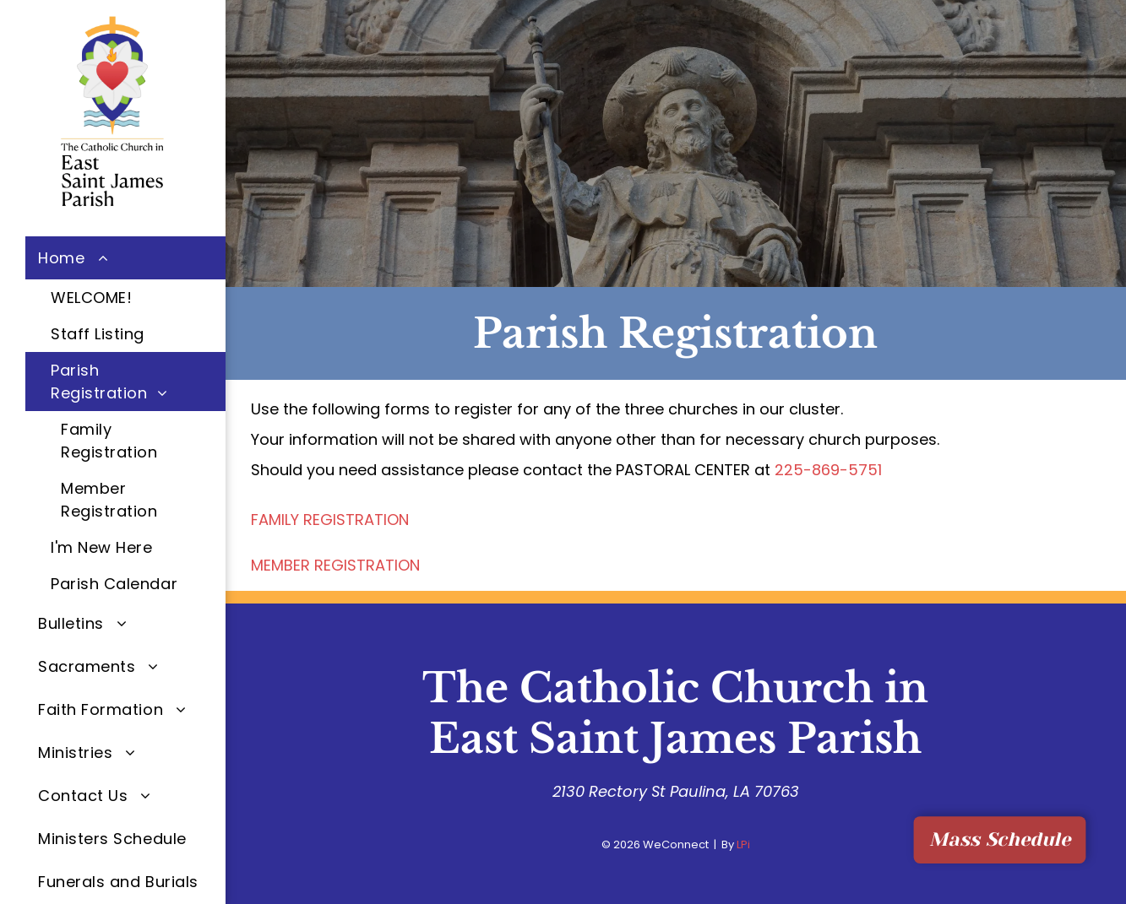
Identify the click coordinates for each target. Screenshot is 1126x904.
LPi (743, 844)
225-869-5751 (828, 469)
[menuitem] (125, 419)
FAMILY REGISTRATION (330, 519)
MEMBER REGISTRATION (335, 565)
